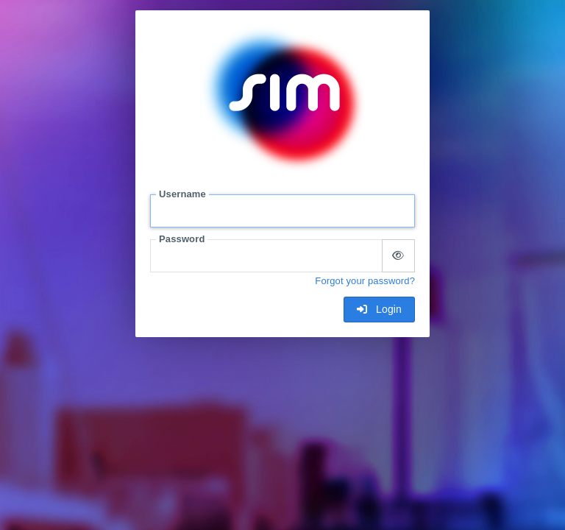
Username (182, 193)
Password (182, 238)
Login (379, 309)
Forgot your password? (365, 280)
